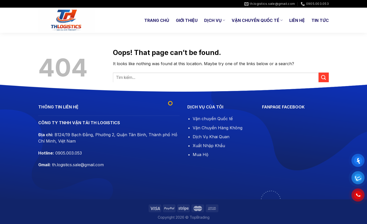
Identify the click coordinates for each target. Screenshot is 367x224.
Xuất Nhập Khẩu (209, 145)
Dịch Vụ (214, 20)
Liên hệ (297, 20)
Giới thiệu (187, 20)
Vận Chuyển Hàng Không (217, 127)
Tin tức (320, 20)
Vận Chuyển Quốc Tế (257, 20)
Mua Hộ (200, 154)
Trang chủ (156, 20)
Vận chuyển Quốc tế (213, 118)
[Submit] (324, 77)
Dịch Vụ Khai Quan (211, 136)
